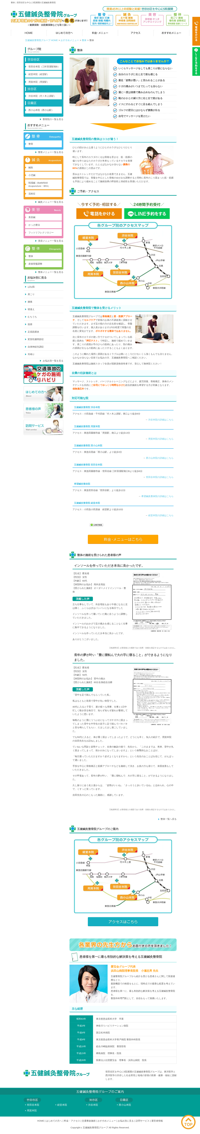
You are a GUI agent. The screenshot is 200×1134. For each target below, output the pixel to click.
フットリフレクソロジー (41, 232)
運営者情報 (157, 1120)
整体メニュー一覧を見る (50, 272)
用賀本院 (32, 1110)
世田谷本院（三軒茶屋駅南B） (44, 66)
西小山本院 (125, 1105)
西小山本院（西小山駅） (41, 110)
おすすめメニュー (70, 40)
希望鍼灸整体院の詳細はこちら (157, 496)
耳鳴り (31, 354)
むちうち (32, 316)
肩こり (31, 294)
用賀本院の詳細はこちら (161, 438)
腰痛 (30, 301)
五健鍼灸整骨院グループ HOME (41, 40)
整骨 (30, 144)
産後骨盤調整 (35, 263)
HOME (40, 1120)
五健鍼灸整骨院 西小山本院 (88, 445)
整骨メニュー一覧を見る (50, 152)
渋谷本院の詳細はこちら (161, 419)
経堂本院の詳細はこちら (161, 515)
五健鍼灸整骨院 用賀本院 (87, 426)
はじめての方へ (54, 1120)
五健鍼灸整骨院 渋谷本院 (87, 407)
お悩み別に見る (126, 1120)
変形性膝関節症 (36, 339)
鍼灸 (30, 167)
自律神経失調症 (36, 346)
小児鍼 (31, 175)
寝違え (31, 309)
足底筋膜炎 (33, 331)
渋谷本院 (93, 1105)
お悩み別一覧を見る (53, 360)
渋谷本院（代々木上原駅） (42, 96)
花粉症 (31, 193)
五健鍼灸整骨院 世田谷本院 (88, 464)
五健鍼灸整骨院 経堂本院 (87, 503)
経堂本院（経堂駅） (38, 74)
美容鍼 (31, 217)
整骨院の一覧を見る (53, 119)
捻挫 (30, 324)
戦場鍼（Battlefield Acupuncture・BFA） (39, 184)
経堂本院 (62, 1105)
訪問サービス (143, 1120)
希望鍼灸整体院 (82, 483)
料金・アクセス (72, 1120)
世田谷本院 (33, 1105)
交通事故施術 (89, 1120)
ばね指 (31, 286)
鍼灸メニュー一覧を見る (50, 202)
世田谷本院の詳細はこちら (160, 477)
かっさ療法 (34, 225)
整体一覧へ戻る (169, 819)
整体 (84, 40)
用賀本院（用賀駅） (38, 82)
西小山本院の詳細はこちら (160, 458)
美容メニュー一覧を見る (50, 240)
